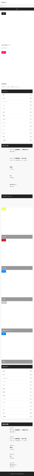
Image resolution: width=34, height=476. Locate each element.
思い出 (17, 119)
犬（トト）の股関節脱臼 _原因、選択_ (18, 158)
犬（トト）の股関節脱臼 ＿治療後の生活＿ (19, 149)
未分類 (17, 140)
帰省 (17, 112)
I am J (3, 2)
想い (4, 52)
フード (17, 105)
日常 (17, 98)
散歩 (17, 95)
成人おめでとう (13, 184)
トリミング (17, 102)
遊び (4, 13)
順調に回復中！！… (13, 151)
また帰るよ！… (12, 449)
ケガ (17, 109)
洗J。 (11, 175)
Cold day (3, 83)
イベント (17, 123)
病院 (17, 116)
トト (17, 130)
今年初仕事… (12, 177)
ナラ (17, 126)
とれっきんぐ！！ (6, 45)
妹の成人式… (12, 186)
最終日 (11, 167)
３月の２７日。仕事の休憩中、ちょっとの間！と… (19, 160)
